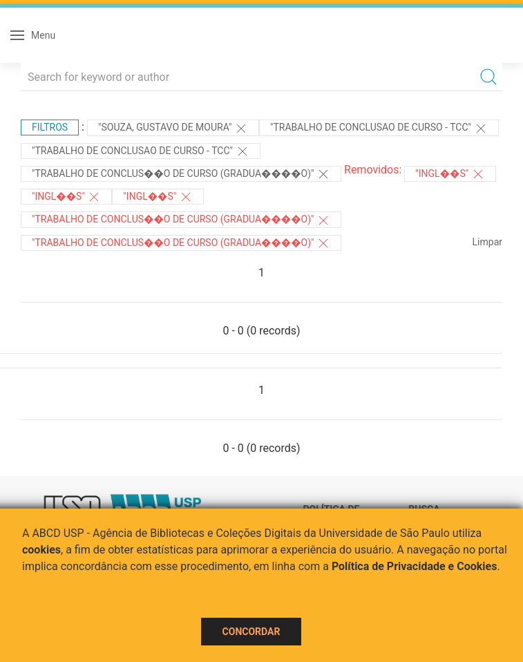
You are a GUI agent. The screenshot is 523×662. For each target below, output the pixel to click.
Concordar (251, 631)
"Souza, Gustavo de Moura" (173, 128)
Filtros (50, 127)
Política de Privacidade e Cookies (414, 566)
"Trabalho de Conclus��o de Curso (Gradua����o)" (181, 174)
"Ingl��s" (449, 174)
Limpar (487, 241)
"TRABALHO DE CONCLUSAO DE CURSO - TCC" (379, 128)
